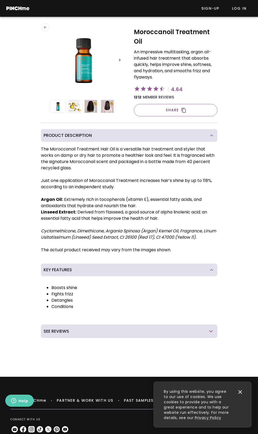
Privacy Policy (208, 417)
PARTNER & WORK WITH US (85, 400)
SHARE (176, 110)
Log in (239, 8)
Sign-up (210, 8)
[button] (129, 135)
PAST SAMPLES (139, 400)
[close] (240, 392)
